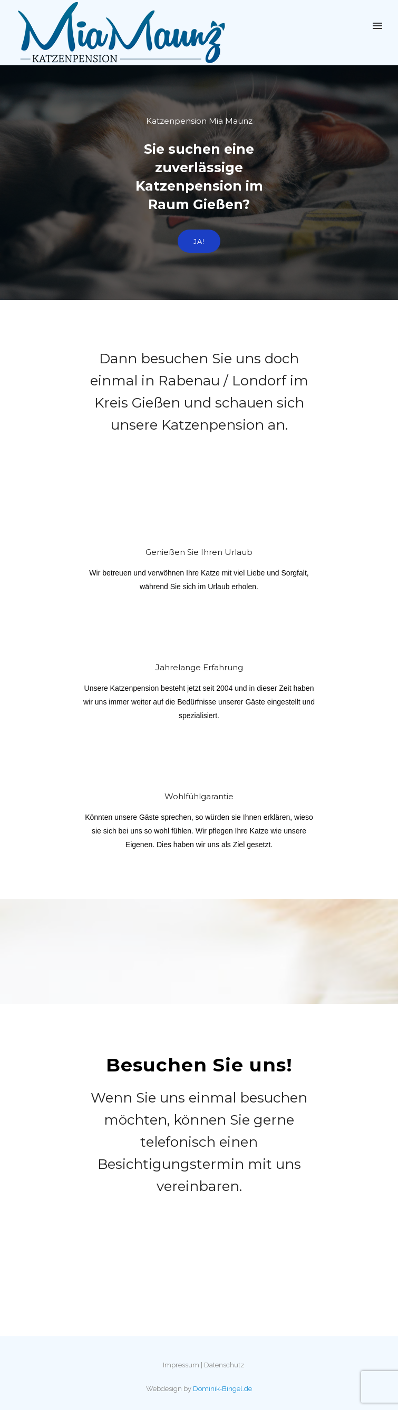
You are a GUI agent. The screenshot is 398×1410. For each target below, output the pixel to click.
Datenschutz (224, 1365)
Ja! (199, 241)
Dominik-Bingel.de (222, 1389)
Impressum (181, 1365)
